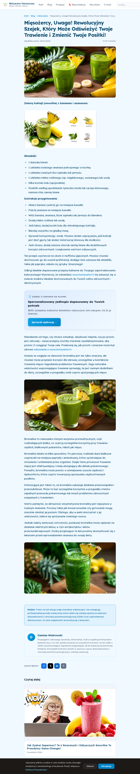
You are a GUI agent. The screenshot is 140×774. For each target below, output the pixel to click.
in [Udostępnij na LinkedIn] (57, 665)
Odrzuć (90, 766)
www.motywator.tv (83, 274)
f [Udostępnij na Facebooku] (43, 666)
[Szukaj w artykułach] (127, 4)
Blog (49, 4)
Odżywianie (42, 16)
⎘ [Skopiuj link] (63, 665)
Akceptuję (106, 766)
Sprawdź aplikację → (44, 322)
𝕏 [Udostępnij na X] (50, 665)
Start (41, 4)
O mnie (107, 4)
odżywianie (40, 349)
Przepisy (60, 4)
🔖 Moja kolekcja (77, 4)
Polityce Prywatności (36, 769)
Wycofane (95, 4)
